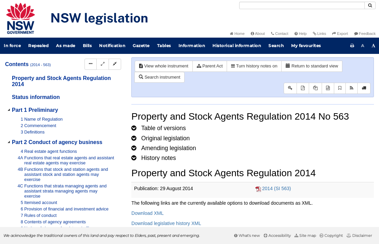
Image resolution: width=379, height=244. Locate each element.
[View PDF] (303, 88)
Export (340, 34)
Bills (87, 45)
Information (191, 45)
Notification (112, 45)
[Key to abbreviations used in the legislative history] (290, 88)
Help (301, 34)
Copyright (331, 235)
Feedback (365, 34)
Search (276, 45)
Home (237, 34)
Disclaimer (359, 235)
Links (319, 34)
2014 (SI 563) (276, 188)
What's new (247, 235)
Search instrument (159, 77)
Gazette (141, 45)
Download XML (147, 213)
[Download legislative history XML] (328, 88)
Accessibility (277, 235)
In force (12, 45)
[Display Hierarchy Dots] (90, 64)
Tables (164, 45)
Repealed (38, 45)
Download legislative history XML (166, 223)
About (258, 34)
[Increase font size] (373, 46)
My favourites (306, 45)
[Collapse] (115, 64)
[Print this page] (352, 46)
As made (65, 45)
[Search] (302, 5)
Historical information (236, 45)
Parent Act (210, 65)
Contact (279, 34)
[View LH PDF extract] (315, 88)
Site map (305, 235)
